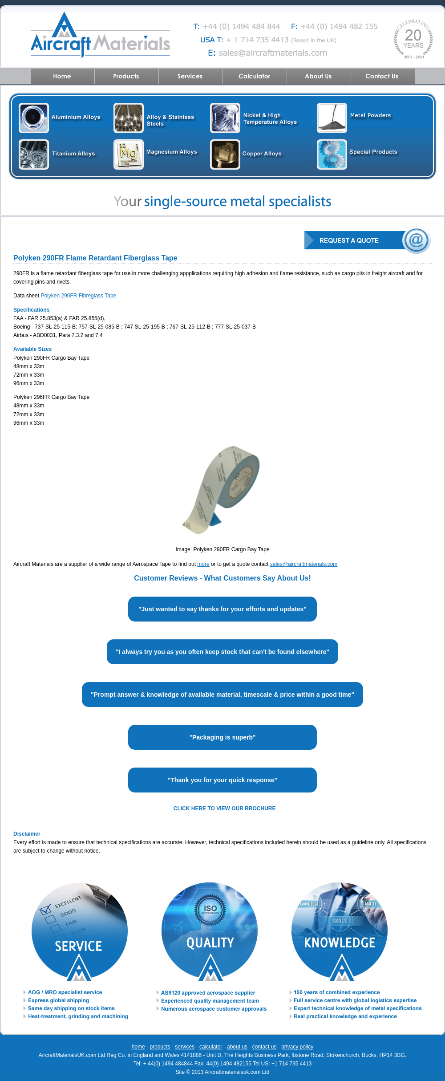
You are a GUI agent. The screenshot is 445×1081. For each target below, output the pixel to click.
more (203, 564)
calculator (210, 1047)
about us (237, 1047)
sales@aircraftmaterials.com (304, 564)
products (160, 1047)
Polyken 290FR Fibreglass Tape (78, 296)
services (184, 1047)
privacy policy (297, 1047)
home (138, 1047)
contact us (264, 1047)
